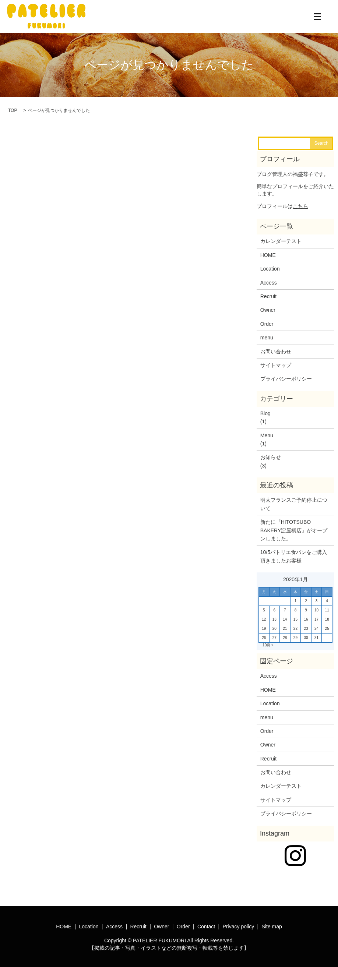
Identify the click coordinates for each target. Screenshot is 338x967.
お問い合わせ (275, 351)
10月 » (268, 645)
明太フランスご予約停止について (293, 504)
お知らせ (270, 457)
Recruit (268, 296)
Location (270, 269)
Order (267, 324)
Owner (267, 310)
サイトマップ (275, 365)
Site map (272, 926)
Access (268, 283)
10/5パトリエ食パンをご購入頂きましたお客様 (293, 556)
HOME (268, 255)
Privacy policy (238, 926)
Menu (266, 435)
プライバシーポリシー (286, 379)
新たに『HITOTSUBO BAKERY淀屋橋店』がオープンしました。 (294, 530)
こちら (300, 206)
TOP (12, 110)
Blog (265, 413)
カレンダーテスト (281, 241)
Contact (206, 926)
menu (266, 337)
